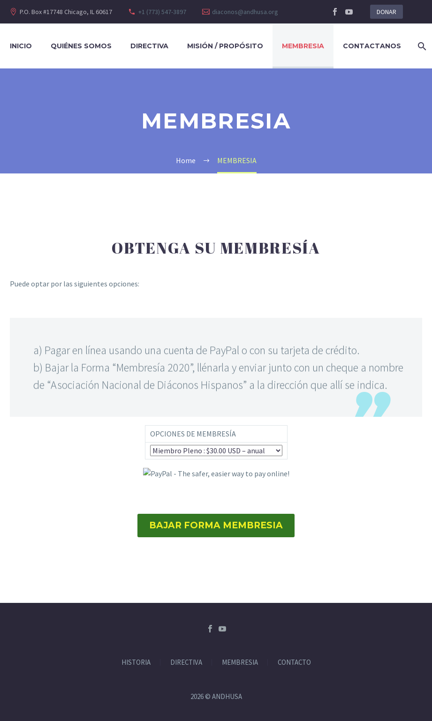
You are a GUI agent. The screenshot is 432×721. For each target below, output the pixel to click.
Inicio (21, 46)
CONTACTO (294, 662)
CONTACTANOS (372, 46)
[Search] (420, 46)
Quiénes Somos (81, 46)
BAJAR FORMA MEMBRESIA (216, 525)
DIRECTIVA (149, 46)
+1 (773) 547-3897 (162, 12)
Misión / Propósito (225, 46)
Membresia (303, 46)
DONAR (386, 12)
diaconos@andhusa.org (245, 12)
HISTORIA (136, 662)
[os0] (216, 450)
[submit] (216, 474)
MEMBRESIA (240, 662)
